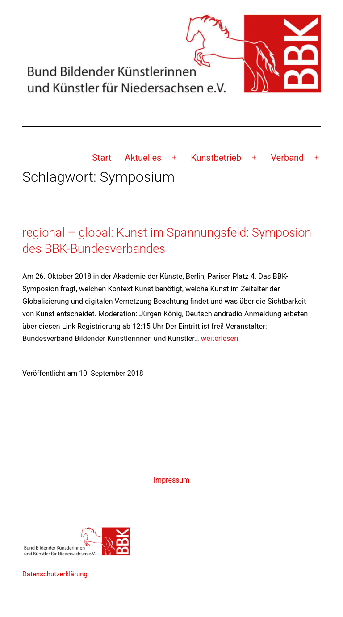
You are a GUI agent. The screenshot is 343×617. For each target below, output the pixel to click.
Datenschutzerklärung (55, 574)
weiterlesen (219, 338)
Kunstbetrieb (216, 157)
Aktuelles (143, 157)
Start (101, 157)
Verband (287, 157)
